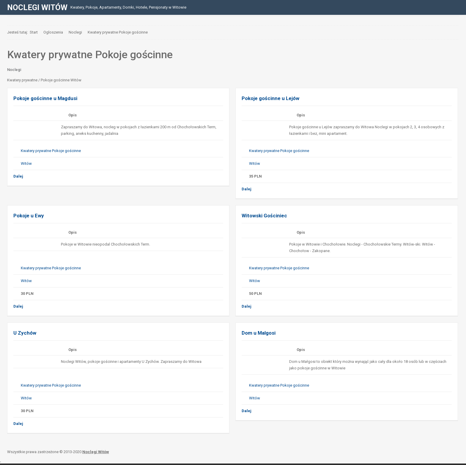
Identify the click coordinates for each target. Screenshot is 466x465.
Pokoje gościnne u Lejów (270, 98)
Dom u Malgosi (258, 333)
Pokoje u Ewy (28, 216)
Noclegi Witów (95, 452)
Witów (26, 163)
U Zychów (24, 333)
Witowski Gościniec (264, 216)
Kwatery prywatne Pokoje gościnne (51, 150)
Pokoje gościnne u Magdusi (45, 98)
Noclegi (14, 69)
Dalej (18, 176)
